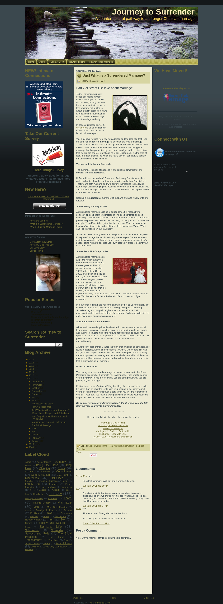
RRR (51, 519)
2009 (31, 447)
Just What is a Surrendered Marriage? (51, 410)
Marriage (64, 502)
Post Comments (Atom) (99, 602)
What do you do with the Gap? (113, 425)
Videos (46, 543)
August (35, 394)
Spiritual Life (50, 526)
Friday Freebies (47, 487)
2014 (31, 369)
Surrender (57, 530)
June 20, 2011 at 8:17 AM (95, 506)
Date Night (62, 475)
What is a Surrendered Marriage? (46, 224)
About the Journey (39, 220)
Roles (46, 516)
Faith (64, 481)
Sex (62, 519)
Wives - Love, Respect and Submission (112, 436)
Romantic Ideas (33, 519)
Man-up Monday (41, 502)
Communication (40, 474)
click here (81, 127)
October (36, 388)
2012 (31, 375)
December (37, 381)
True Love (54, 540)
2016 (31, 362)
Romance (60, 516)
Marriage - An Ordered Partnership (49, 422)
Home (114, 598)
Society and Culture (52, 522)
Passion (68, 510)
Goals (42, 489)
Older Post (149, 598)
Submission (32, 530)
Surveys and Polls (37, 533)
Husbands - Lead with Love (113, 434)
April (34, 431)
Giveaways (66, 487)
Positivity (34, 513)
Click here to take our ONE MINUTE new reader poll (48, 197)
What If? (35, 547)
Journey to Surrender (153, 11)
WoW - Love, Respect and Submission (51, 413)
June (34, 400)
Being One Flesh (47, 465)
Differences (32, 478)
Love (68, 498)
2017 (31, 359)
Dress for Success (48, 481)
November (37, 385)
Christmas (45, 472)
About (28, 462)
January (36, 441)
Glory (32, 490)
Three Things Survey (48, 170)
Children (29, 471)
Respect (34, 516)
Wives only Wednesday (55, 546)
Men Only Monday (57, 507)
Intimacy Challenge (34, 498)
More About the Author (41, 242)
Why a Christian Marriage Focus (46, 227)
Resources (66, 513)
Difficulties (57, 478)
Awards (28, 465)
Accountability (44, 462)
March (35, 434)
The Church (56, 537)
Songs (28, 527)
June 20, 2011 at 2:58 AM (95, 486)
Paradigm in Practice (46, 510)
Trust (66, 540)
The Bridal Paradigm (42, 425)
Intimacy (55, 494)
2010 (31, 444)
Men (36, 506)
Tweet (79, 452)
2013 (31, 372)
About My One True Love (42, 244)
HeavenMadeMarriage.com (176, 88)
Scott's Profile (36, 251)
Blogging (44, 468)
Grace (56, 489)
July (34, 397)
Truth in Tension (32, 543)
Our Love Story (37, 248)
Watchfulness (63, 543)
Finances (53, 484)
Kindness (52, 498)
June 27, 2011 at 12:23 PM (96, 523)
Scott (78, 508)
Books (61, 468)
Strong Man (82, 476)
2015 (31, 366)
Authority (60, 461)
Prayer (50, 512)
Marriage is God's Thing (113, 422)
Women (29, 549)
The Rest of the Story (42, 403)
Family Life (32, 483)
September (37, 391)
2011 (31, 378)
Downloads (30, 481)
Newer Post (77, 598)
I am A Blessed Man (41, 406)
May (34, 428)
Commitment (64, 471)
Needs (28, 510)
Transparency (33, 539)
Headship (38, 494)
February (36, 438)
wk (77, 488)
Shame (28, 523)
